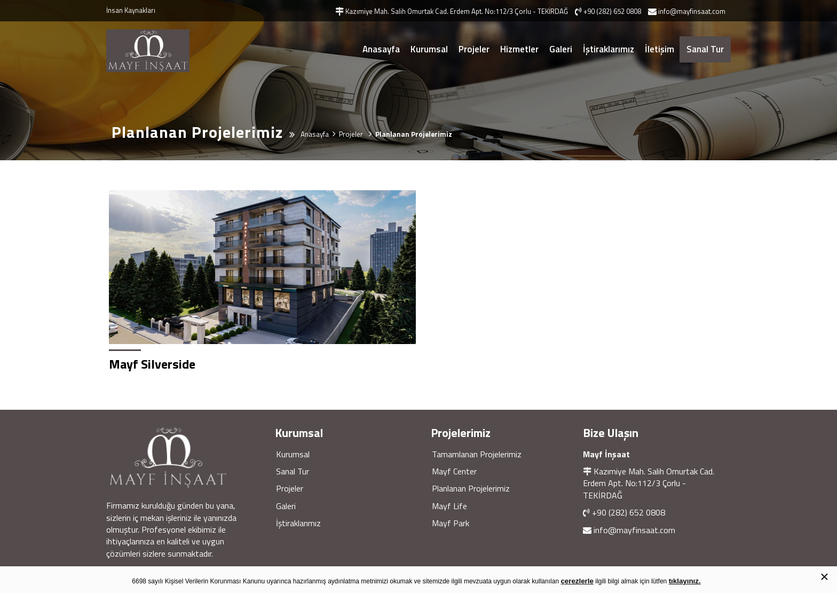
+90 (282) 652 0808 (628, 512)
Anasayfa (381, 49)
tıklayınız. (685, 581)
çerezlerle (577, 581)
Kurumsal (429, 49)
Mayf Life (449, 506)
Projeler (474, 49)
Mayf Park (450, 523)
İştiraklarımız (608, 49)
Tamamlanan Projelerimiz (477, 454)
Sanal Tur (705, 49)
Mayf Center (454, 471)
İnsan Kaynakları (130, 10)
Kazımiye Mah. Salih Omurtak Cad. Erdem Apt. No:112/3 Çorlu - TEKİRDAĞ (648, 483)
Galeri (560, 49)
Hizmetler (519, 49)
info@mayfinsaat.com (634, 530)
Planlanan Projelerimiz (471, 488)
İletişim (659, 49)
